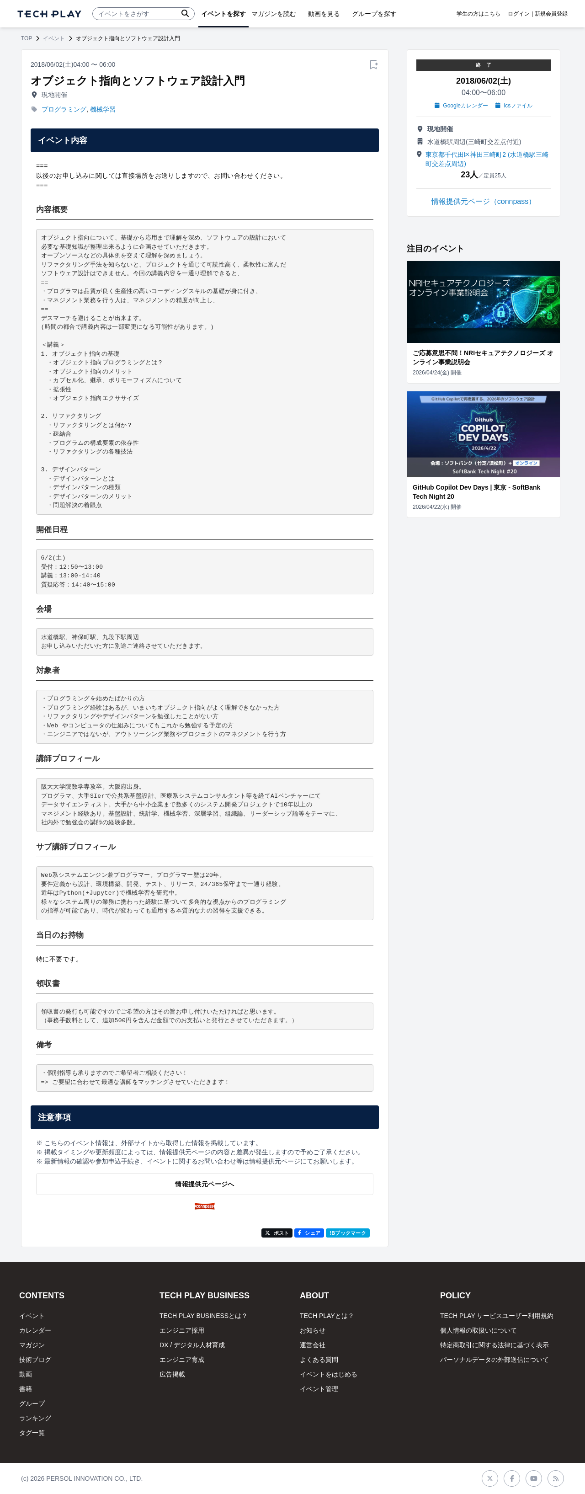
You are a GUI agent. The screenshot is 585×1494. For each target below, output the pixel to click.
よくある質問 (319, 1359)
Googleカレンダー (461, 105)
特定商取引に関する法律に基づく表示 (494, 1345)
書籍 (25, 1389)
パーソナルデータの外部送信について (494, 1359)
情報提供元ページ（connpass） (483, 201)
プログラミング (64, 109)
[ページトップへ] (49, 14)
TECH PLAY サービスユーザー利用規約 (496, 1315)
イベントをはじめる (328, 1374)
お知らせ (312, 1330)
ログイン (519, 14)
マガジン (32, 1345)
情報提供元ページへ (204, 1184)
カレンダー (35, 1330)
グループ (32, 1403)
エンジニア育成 (182, 1359)
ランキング (35, 1418)
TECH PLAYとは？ (327, 1315)
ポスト (277, 1233)
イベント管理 (319, 1389)
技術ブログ (35, 1359)
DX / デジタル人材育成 (192, 1345)
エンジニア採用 (182, 1330)
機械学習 (103, 109)
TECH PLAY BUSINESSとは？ (204, 1315)
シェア (309, 1233)
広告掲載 (172, 1374)
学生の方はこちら (478, 14)
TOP (26, 38)
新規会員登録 (551, 14)
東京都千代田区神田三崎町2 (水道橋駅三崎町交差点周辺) (486, 159)
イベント (54, 38)
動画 (25, 1374)
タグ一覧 (32, 1432)
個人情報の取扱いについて (478, 1330)
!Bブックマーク (348, 1233)
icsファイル (513, 105)
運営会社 (312, 1345)
